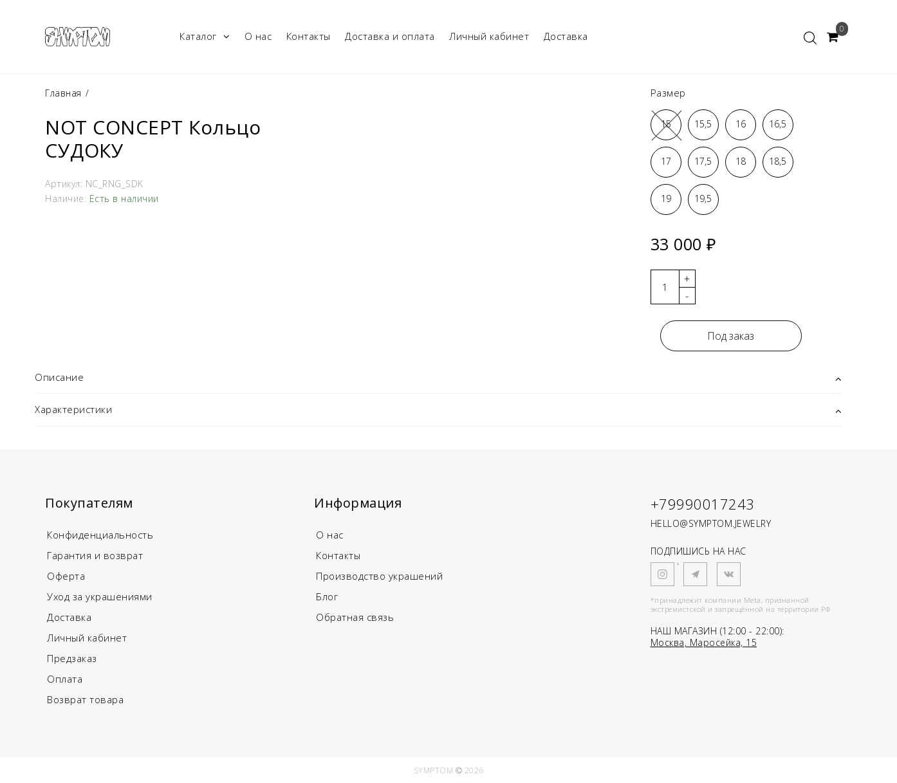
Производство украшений (379, 575)
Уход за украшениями (100, 596)
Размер (668, 92)
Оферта (66, 575)
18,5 (777, 161)
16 (740, 124)
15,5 (703, 124)
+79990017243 (703, 503)
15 (666, 124)
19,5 (703, 198)
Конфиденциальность (100, 534)
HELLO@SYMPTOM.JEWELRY (711, 523)
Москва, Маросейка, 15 (704, 642)
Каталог (205, 36)
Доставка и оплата (390, 36)
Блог (327, 596)
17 (666, 161)
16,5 (777, 124)
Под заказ (730, 336)
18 (740, 161)
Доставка (566, 36)
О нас (258, 36)
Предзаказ (72, 658)
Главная (64, 93)
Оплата (64, 678)
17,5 (703, 161)
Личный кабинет (489, 36)
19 (666, 198)
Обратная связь (355, 617)
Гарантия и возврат (95, 555)
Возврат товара (85, 699)
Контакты (308, 36)
